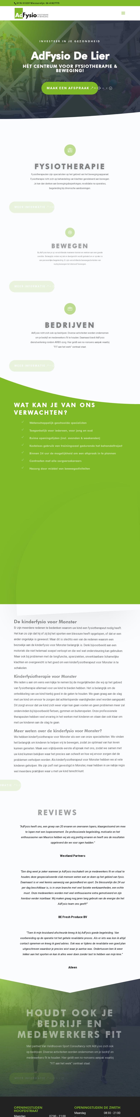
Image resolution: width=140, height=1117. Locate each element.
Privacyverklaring (30, 1090)
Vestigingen (45, 1095)
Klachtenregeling (106, 1090)
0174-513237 (25, 1054)
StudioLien (99, 1112)
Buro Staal (82, 1112)
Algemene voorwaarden (60, 1090)
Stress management (86, 1095)
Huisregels (84, 1090)
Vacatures (63, 1095)
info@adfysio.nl (26, 1059)
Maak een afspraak (39, 88)
